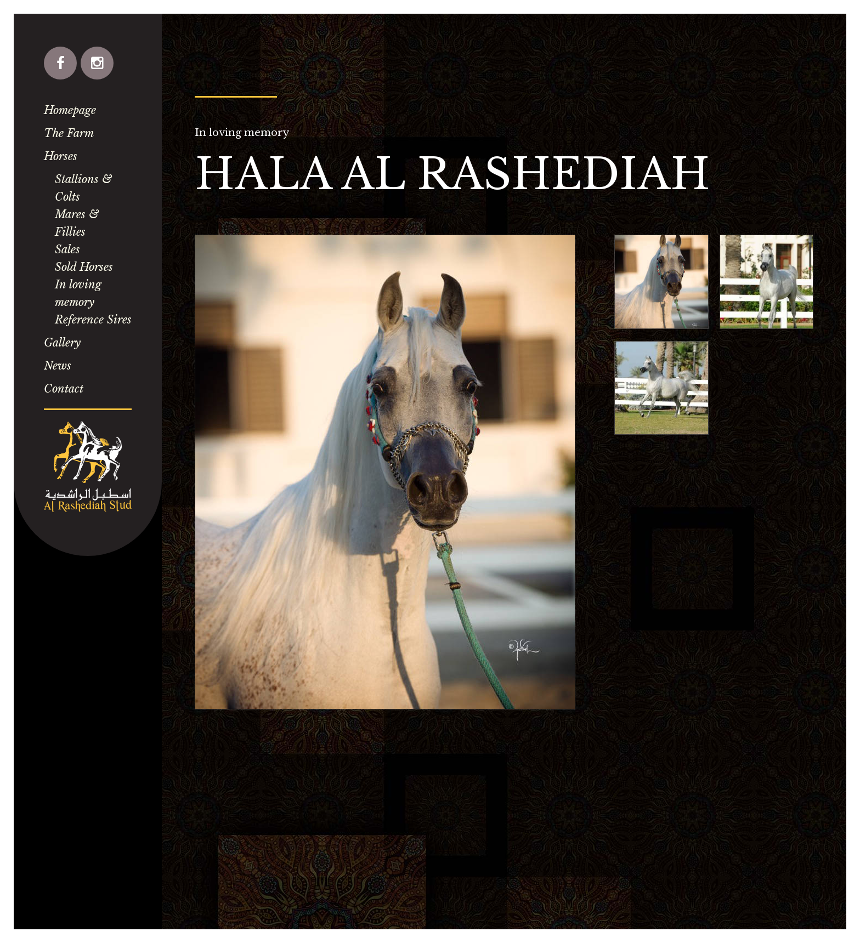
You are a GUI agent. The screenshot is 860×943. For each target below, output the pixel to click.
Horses (60, 156)
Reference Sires (93, 319)
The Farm (69, 133)
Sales (67, 249)
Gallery (62, 342)
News (57, 365)
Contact (63, 388)
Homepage (70, 110)
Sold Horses (84, 267)
